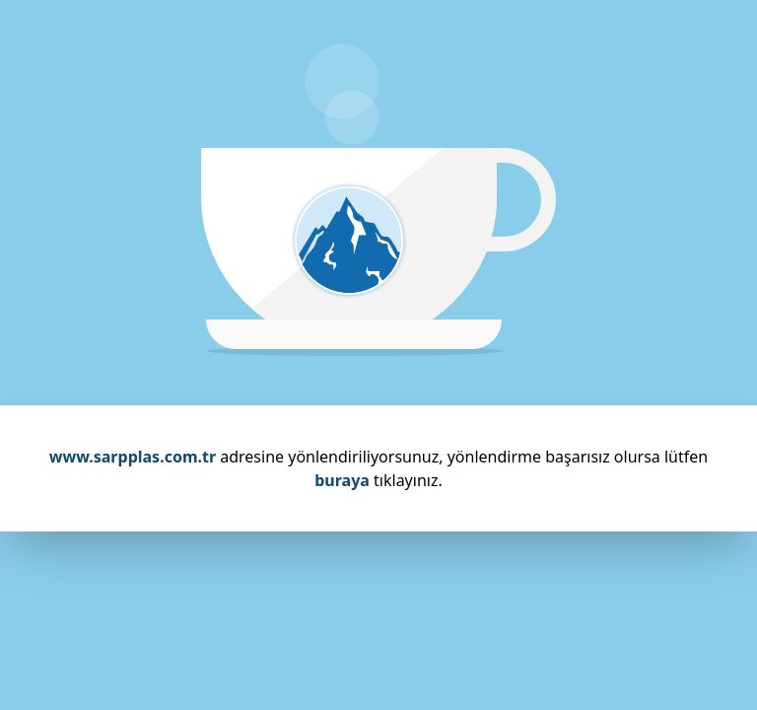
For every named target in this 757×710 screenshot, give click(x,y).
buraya (342, 480)
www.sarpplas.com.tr (132, 456)
